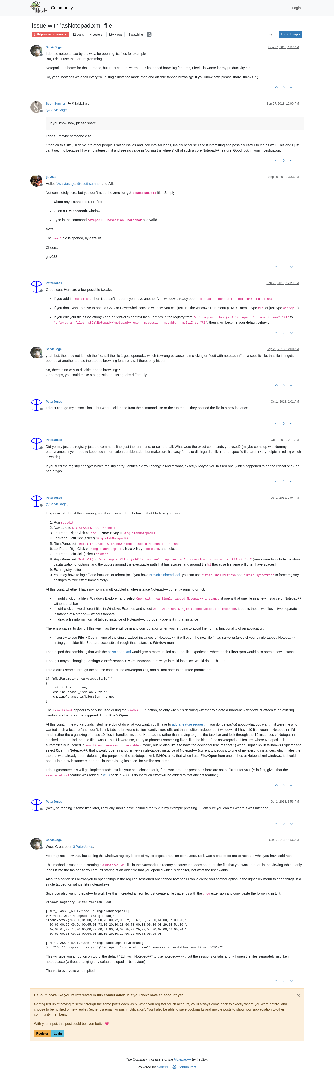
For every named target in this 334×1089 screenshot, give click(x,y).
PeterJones (54, 283)
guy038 (51, 177)
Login (58, 1033)
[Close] (298, 995)
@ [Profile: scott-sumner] (89, 184)
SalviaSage (54, 47)
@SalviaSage (78, 103)
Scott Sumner (56, 103)
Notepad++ (182, 1059)
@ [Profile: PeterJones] (82, 847)
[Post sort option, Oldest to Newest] (271, 34)
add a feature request (188, 724)
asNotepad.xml (119, 652)
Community (62, 7)
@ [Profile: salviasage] (65, 184)
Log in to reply (290, 34)
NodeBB (163, 1067)
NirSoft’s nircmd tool (164, 575)
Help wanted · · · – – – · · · (50, 34)
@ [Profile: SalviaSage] (56, 110)
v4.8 (106, 775)
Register (42, 1033)
